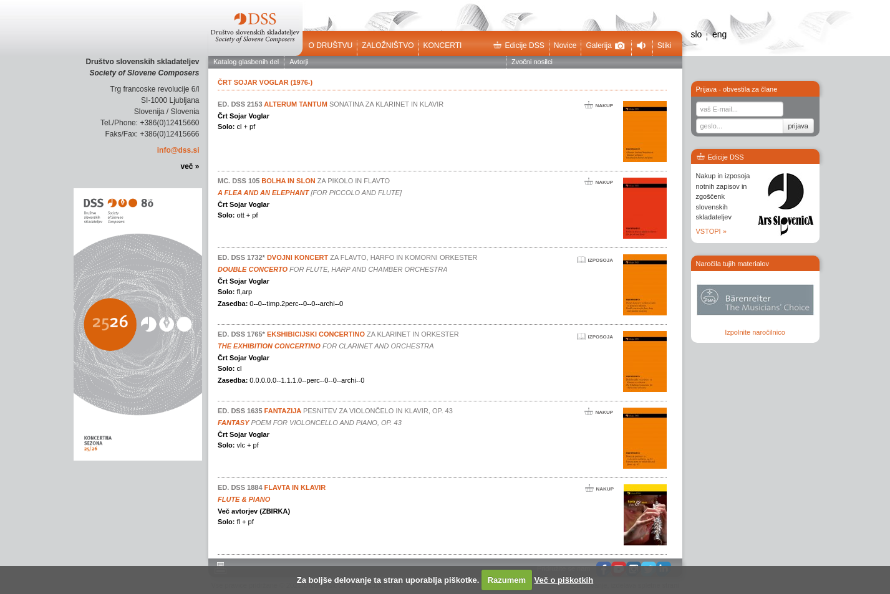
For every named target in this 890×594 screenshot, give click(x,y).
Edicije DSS (518, 45)
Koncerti (442, 45)
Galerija (605, 45)
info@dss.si (178, 150)
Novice (565, 45)
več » (189, 166)
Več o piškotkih (564, 580)
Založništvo (388, 45)
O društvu (331, 45)
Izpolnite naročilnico (755, 332)
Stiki (664, 45)
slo (696, 34)
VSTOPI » (711, 231)
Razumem (507, 580)
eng (719, 34)
